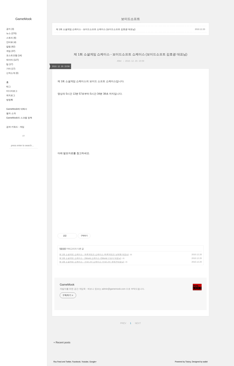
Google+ (93, 362)
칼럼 (10, 46)
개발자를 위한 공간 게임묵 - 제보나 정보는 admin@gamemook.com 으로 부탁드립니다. (102, 289)
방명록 (9, 100)
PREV (122, 322)
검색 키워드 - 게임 (15, 127)
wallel (205, 362)
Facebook (76, 362)
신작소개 (12, 73)
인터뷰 (11, 42)
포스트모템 (14, 55)
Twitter (68, 362)
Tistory (188, 362)
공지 (10, 29)
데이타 (12, 60)
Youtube (84, 362)
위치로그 (10, 95)
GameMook (23, 19)
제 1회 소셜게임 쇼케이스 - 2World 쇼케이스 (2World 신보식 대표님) (90, 258)
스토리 (11, 38)
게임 (10, 51)
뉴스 (11, 33)
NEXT (137, 322)
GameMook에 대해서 (16, 109)
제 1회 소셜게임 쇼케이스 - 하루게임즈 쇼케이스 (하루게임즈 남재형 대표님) (94, 254)
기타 (10, 68)
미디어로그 (11, 91)
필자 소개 (11, 113)
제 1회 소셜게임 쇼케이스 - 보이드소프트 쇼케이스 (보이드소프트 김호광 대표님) (95, 29)
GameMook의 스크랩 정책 (19, 117)
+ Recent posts (61, 342)
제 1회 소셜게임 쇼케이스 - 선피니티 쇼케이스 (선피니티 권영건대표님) (91, 262)
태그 (8, 86)
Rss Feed (57, 362)
